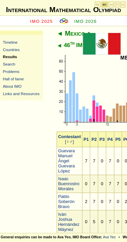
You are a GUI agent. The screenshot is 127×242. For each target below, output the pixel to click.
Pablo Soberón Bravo (66, 201)
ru (122, 4)
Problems (11, 71)
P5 (118, 139)
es (111, 4)
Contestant (69, 136)
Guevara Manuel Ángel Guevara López (66, 160)
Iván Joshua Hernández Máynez (68, 222)
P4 (110, 139)
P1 (86, 139)
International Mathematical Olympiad (63, 9)
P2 (94, 139)
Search (9, 64)
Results (10, 56)
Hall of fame (13, 79)
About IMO (12, 86)
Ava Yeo (109, 237)
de (98, 4)
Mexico (75, 33)
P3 (102, 139)
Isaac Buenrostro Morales (68, 183)
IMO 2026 (85, 21)
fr (117, 4)
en (105, 4)
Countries (11, 49)
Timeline (10, 42)
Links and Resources (21, 93)
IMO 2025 (41, 21)
